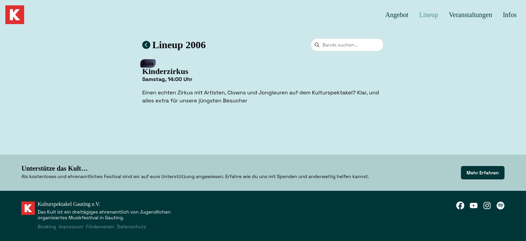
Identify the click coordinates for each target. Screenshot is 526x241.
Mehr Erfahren (483, 173)
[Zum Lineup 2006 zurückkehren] (146, 45)
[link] (483, 172)
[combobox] (347, 45)
